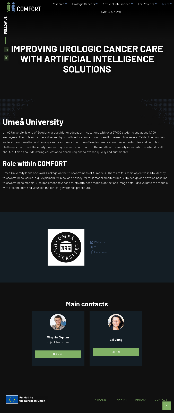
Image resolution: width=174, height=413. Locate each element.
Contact (161, 399)
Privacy (141, 399)
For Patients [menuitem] (145, 6)
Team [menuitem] (164, 6)
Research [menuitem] (57, 6)
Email (58, 354)
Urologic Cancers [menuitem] (82, 6)
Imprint (121, 399)
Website (99, 242)
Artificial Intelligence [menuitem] (115, 6)
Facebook (100, 252)
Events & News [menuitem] (111, 20)
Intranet (101, 399)
